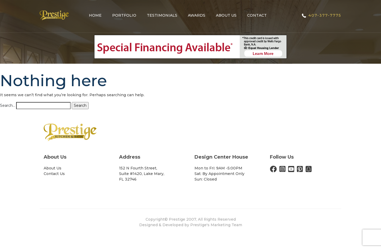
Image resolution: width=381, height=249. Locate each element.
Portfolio (124, 15)
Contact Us (54, 173)
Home (95, 15)
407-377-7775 (325, 15)
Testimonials (162, 15)
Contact (257, 15)
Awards (196, 15)
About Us (226, 15)
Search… (7, 105)
